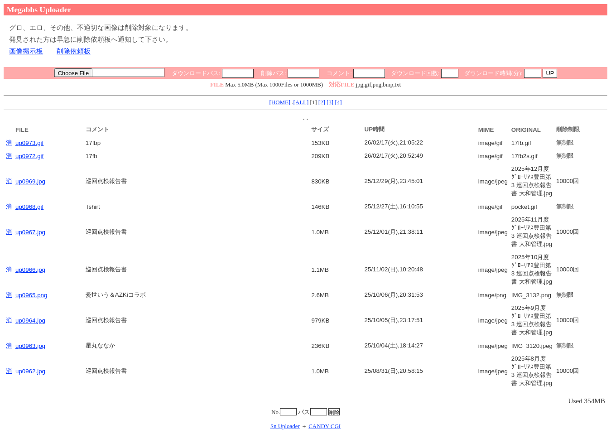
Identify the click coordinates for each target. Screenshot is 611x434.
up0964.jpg (30, 320)
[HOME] (280, 102)
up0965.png (31, 295)
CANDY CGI (324, 426)
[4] (338, 102)
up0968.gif (29, 206)
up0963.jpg (30, 345)
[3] (330, 102)
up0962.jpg (30, 371)
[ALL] (301, 102)
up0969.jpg (30, 181)
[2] (321, 102)
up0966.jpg (30, 269)
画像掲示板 (26, 51)
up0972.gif (29, 156)
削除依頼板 (74, 51)
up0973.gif (29, 143)
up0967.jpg (30, 232)
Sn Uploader (285, 426)
